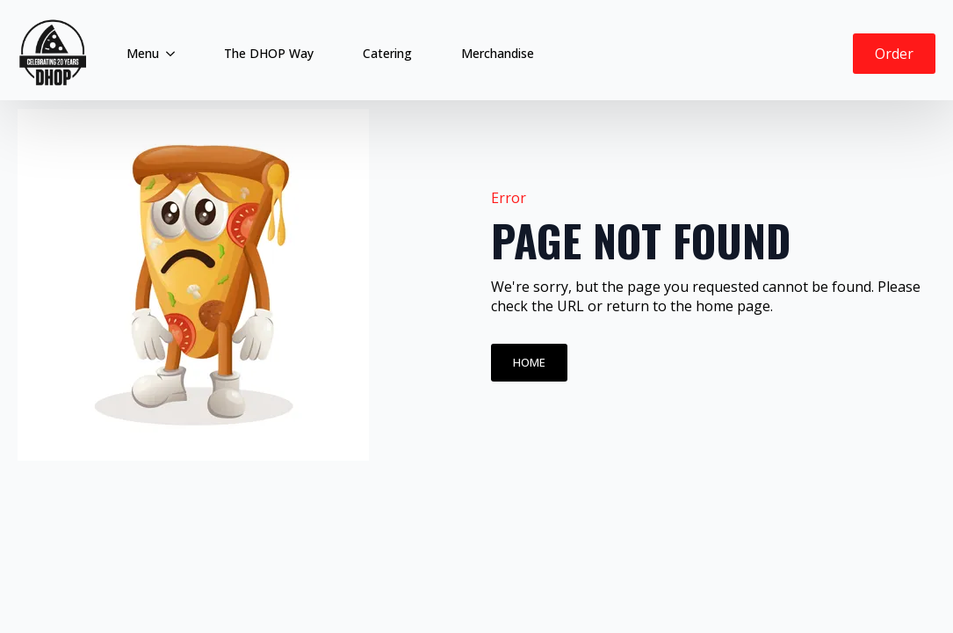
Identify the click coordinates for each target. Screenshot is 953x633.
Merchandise (497, 53)
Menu (142, 53)
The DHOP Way (269, 53)
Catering (387, 53)
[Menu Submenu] (174, 53)
